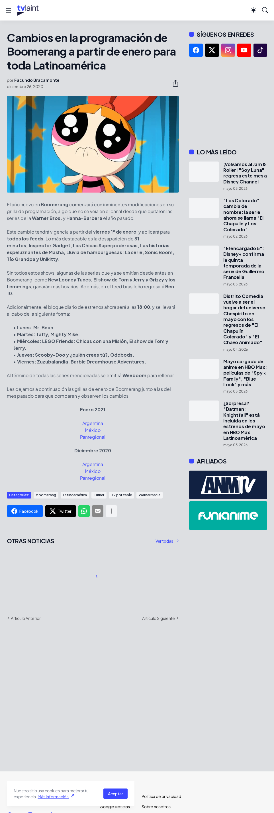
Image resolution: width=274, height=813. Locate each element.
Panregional (92, 437)
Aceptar (115, 793)
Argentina (92, 423)
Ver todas (164, 541)
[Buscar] (265, 10)
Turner (99, 495)
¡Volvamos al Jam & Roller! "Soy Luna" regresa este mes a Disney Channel (245, 173)
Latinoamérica (75, 495)
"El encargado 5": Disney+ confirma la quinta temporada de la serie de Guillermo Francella (244, 263)
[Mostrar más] (111, 511)
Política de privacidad (158, 796)
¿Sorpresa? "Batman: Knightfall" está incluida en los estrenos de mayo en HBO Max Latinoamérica (244, 421)
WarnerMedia (149, 495)
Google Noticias (115, 806)
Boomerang (46, 495)
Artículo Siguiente (158, 618)
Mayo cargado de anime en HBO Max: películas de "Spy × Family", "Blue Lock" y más (245, 373)
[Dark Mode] (253, 10)
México (93, 430)
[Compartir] (173, 83)
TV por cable (121, 495)
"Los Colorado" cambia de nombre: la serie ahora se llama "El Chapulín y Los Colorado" (243, 215)
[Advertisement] (228, 102)
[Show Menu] (8, 10)
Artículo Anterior (26, 618)
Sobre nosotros (156, 806)
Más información (53, 796)
